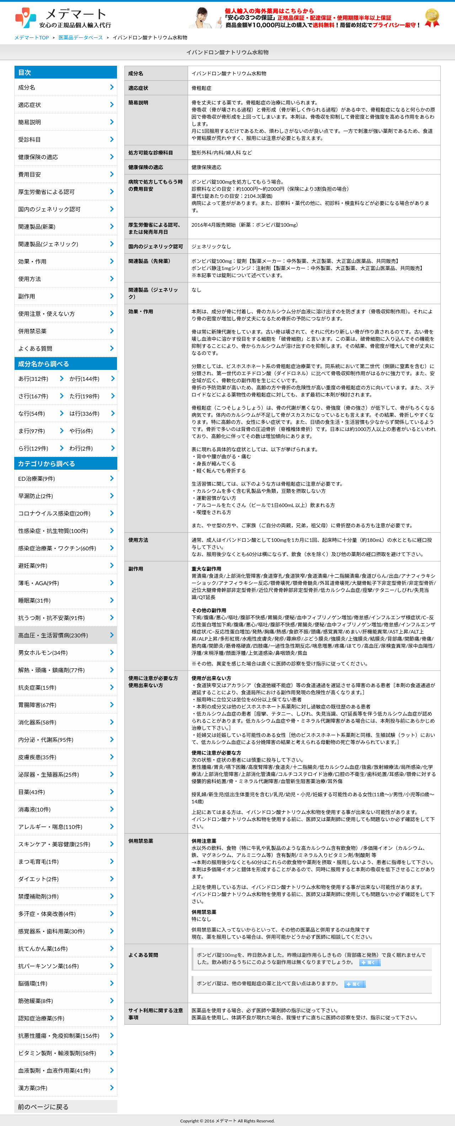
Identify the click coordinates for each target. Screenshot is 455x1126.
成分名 (26, 87)
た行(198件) (84, 396)
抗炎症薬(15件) (37, 687)
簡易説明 (29, 122)
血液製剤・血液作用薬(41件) (54, 1070)
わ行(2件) (81, 448)
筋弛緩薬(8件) (35, 1000)
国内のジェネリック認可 (49, 209)
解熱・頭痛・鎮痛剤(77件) (51, 670)
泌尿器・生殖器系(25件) (48, 774)
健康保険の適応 (38, 156)
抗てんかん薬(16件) (43, 948)
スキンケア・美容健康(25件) (54, 844)
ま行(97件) (31, 430)
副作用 (26, 296)
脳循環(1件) (32, 983)
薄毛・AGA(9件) (38, 583)
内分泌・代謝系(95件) (45, 739)
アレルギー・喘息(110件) (50, 826)
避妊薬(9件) (32, 565)
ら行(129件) (33, 448)
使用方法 (29, 278)
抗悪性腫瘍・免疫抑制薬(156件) (58, 1035)
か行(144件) (84, 378)
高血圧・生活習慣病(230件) (53, 635)
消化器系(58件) (37, 722)
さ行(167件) (33, 396)
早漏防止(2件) (35, 495)
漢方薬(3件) (32, 1087)
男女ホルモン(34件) (43, 652)
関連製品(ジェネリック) (48, 244)
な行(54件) (31, 413)
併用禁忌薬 (32, 331)
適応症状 (29, 104)
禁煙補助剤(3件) (38, 896)
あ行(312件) (33, 378)
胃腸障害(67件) (37, 704)
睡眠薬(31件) (34, 600)
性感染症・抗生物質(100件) (53, 530)
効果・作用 (32, 261)
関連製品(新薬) (36, 226)
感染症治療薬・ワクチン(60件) (57, 548)
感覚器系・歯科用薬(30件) (51, 931)
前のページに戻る (43, 1107)
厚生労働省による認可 (46, 191)
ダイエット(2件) (38, 879)
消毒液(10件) (34, 809)
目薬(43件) (31, 791)
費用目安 (29, 174)
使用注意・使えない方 (46, 313)
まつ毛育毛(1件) (38, 861)
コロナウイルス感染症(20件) (54, 513)
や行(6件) (81, 430)
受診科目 (29, 139)
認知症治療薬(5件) (41, 1018)
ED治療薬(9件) (36, 478)
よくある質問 (35, 348)
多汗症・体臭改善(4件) (47, 913)
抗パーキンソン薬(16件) (48, 966)
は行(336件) (84, 413)
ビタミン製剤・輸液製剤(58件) (57, 1053)
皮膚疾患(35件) (37, 757)
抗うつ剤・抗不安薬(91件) (51, 617)
